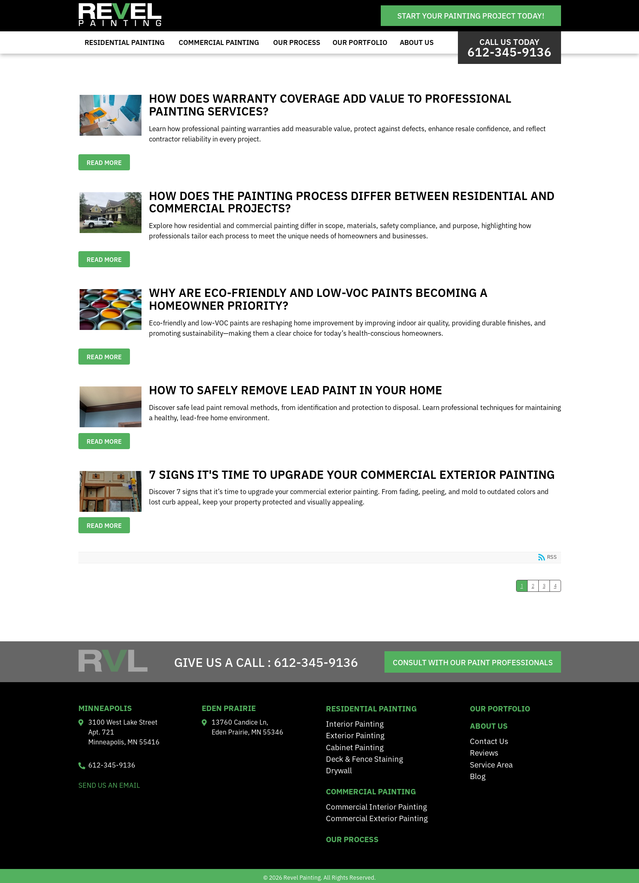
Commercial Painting (219, 42)
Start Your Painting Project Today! (471, 15)
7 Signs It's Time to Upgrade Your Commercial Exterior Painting (110, 491)
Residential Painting (125, 42)
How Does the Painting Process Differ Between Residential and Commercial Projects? (110, 212)
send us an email (109, 785)
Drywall (339, 769)
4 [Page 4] (555, 586)
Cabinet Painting (355, 746)
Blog (478, 775)
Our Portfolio (359, 42)
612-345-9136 (316, 661)
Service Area (491, 764)
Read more (104, 162)
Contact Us (489, 740)
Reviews (484, 752)
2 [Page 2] (533, 586)
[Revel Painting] (120, 23)
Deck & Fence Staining (364, 758)
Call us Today (509, 47)
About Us (417, 42)
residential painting (371, 707)
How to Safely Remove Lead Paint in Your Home (110, 407)
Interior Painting (355, 723)
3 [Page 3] (544, 586)
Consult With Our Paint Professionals (473, 662)
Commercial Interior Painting (376, 806)
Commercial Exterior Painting (377, 817)
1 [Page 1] (522, 586)
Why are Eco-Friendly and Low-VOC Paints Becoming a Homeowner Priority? (110, 309)
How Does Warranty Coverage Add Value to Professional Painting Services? (110, 115)
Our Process (296, 42)
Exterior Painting (355, 734)
